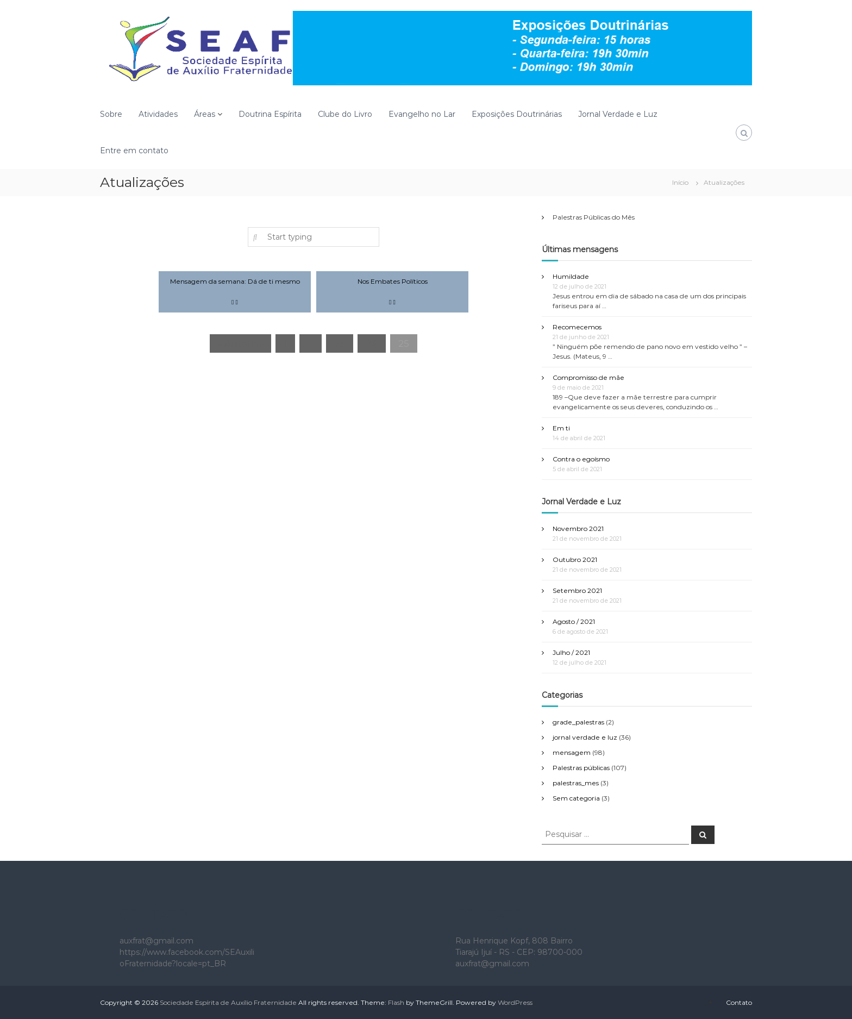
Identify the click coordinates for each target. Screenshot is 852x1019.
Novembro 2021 (578, 528)
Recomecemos (577, 327)
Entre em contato (134, 150)
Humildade (571, 276)
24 (372, 343)
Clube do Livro (345, 114)
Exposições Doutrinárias (517, 114)
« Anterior (240, 343)
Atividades (158, 114)
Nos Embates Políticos (393, 281)
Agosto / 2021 (574, 621)
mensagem (572, 752)
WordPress (515, 1002)
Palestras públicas (581, 768)
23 (339, 343)
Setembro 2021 (577, 590)
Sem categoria (576, 798)
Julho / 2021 (571, 652)
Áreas (204, 114)
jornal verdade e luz (585, 737)
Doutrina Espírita (270, 114)
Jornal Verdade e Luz (617, 114)
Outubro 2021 (575, 559)
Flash (396, 1002)
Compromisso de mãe (588, 377)
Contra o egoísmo (581, 459)
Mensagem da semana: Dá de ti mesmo (235, 281)
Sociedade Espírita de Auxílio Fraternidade (228, 1002)
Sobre (111, 114)
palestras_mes (576, 783)
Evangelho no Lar (422, 114)
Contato (739, 1002)
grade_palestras (578, 722)
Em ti (561, 428)
